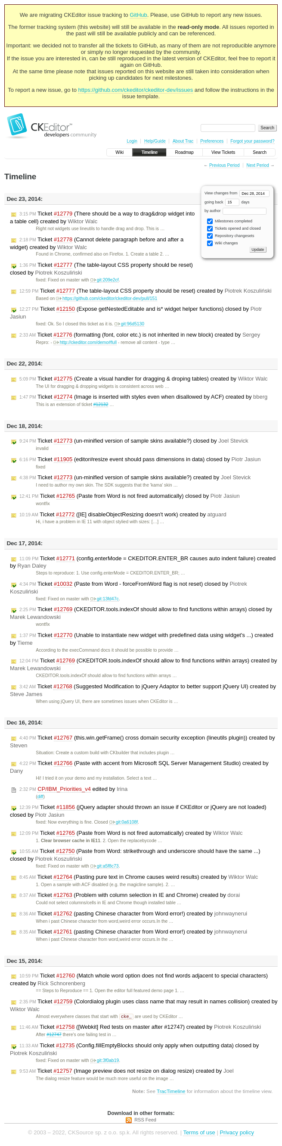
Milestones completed (229, 221)
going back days (227, 202)
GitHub (138, 15)
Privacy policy (237, 1133)
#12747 (54, 1035)
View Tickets (223, 152)
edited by (73, 789)
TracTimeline (171, 1091)
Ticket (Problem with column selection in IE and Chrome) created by (129, 895)
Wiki (119, 152)
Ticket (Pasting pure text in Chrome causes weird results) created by (138, 877)
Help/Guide (155, 141)
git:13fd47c (104, 598)
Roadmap (184, 152)
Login (132, 141)
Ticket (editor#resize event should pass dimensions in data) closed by (139, 459)
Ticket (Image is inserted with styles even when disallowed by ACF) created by (143, 396)
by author (236, 211)
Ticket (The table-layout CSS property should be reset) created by (145, 290)
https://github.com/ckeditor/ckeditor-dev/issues (135, 90)
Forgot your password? (252, 141)
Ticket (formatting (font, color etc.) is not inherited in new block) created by (139, 334)
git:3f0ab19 (104, 1061)
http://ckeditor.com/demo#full (85, 342)
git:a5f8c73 (104, 866)
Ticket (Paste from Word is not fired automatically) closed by (129, 496)
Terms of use (199, 1133)
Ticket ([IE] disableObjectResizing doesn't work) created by (122, 514)
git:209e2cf (104, 280)
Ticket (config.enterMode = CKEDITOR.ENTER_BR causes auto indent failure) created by (143, 562)
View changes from (237, 193)
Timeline (149, 152)
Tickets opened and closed (233, 228)
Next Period (257, 165)
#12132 (100, 404)
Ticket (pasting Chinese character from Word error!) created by (133, 913)
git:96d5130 (129, 324)
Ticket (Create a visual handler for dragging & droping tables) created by (143, 378)
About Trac (183, 141)
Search (260, 152)
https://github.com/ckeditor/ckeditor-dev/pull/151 (106, 298)
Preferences (211, 141)
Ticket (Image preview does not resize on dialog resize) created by (126, 1071)
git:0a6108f (123, 822)
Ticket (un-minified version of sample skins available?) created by (135, 477)
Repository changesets (230, 236)
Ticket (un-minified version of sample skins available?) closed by (133, 440)
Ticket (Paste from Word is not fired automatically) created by (130, 833)
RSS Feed (145, 1120)
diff (40, 796)
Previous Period (224, 165)
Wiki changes (222, 243)
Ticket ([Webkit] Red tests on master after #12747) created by (140, 1027)
